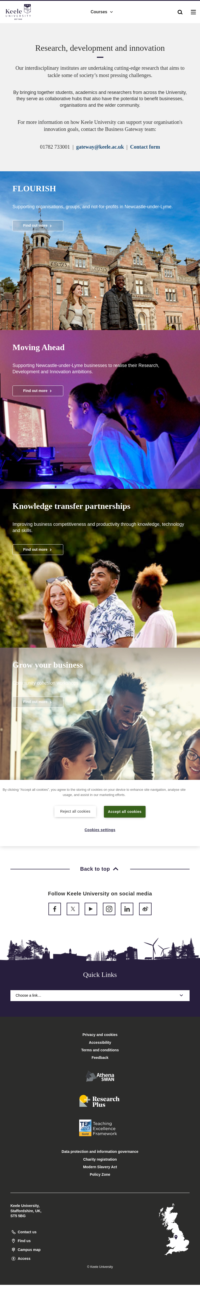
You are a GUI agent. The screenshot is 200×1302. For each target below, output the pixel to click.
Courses (102, 10)
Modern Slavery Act (100, 1167)
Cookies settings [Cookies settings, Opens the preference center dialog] (100, 829)
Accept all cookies (125, 811)
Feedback (100, 1057)
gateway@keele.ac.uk (100, 147)
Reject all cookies (75, 811)
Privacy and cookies (100, 1035)
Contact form (145, 147)
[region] (100, 813)
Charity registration (100, 1159)
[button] (180, 10)
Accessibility (100, 1042)
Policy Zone (100, 1174)
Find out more (38, 225)
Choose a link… (100, 995)
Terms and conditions (100, 1050)
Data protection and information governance (100, 1151)
